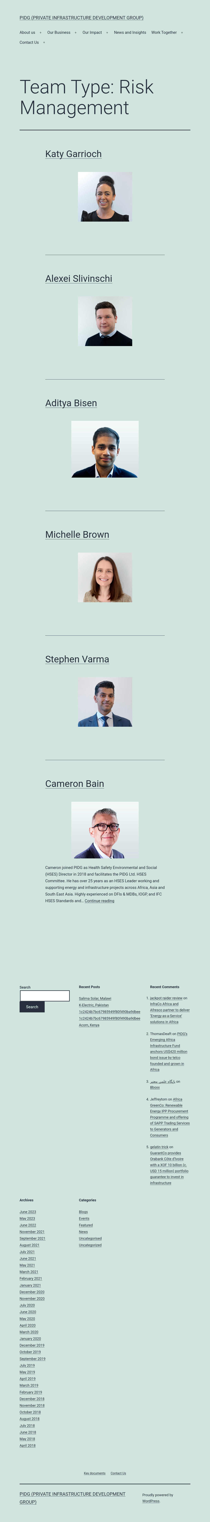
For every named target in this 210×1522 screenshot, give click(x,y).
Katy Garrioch (73, 153)
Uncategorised (90, 1238)
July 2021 (27, 1252)
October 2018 (30, 1412)
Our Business (59, 32)
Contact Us (29, 42)
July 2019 (27, 1365)
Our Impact (92, 32)
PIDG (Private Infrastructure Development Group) (82, 18)
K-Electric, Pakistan (94, 1005)
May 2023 (27, 1218)
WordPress (150, 1501)
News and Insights (130, 32)
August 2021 (30, 1245)
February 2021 (31, 1278)
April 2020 (28, 1325)
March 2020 (29, 1332)
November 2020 (32, 1299)
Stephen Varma (77, 659)
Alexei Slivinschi (78, 278)
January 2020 (30, 1339)
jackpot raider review (166, 998)
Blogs (83, 1212)
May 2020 (27, 1319)
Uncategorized (90, 1245)
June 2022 (28, 1225)
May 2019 (27, 1372)
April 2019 (28, 1379)
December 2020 (32, 1292)
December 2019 (32, 1345)
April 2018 (28, 1445)
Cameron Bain (74, 783)
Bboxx (155, 1087)
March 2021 (29, 1272)
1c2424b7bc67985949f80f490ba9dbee (109, 1012)
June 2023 (28, 1212)
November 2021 (32, 1232)
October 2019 (30, 1352)
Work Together (164, 32)
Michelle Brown (77, 534)
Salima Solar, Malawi (95, 998)
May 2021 (27, 1265)
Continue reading (99, 900)
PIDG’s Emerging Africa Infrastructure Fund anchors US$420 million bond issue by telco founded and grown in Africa (168, 1052)
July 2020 (27, 1305)
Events (84, 1218)
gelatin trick (159, 1147)
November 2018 (32, 1405)
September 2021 (32, 1238)
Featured (86, 1225)
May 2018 (27, 1439)
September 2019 (32, 1359)
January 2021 (30, 1285)
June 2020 (28, 1312)
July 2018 (27, 1426)
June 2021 (28, 1258)
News (83, 1232)
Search (25, 987)
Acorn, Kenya (89, 1025)
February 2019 (31, 1392)
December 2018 (32, 1399)
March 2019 (29, 1385)
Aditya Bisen (71, 403)
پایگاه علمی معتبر (162, 1081)
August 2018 (30, 1419)
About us (27, 32)
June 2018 (28, 1432)
